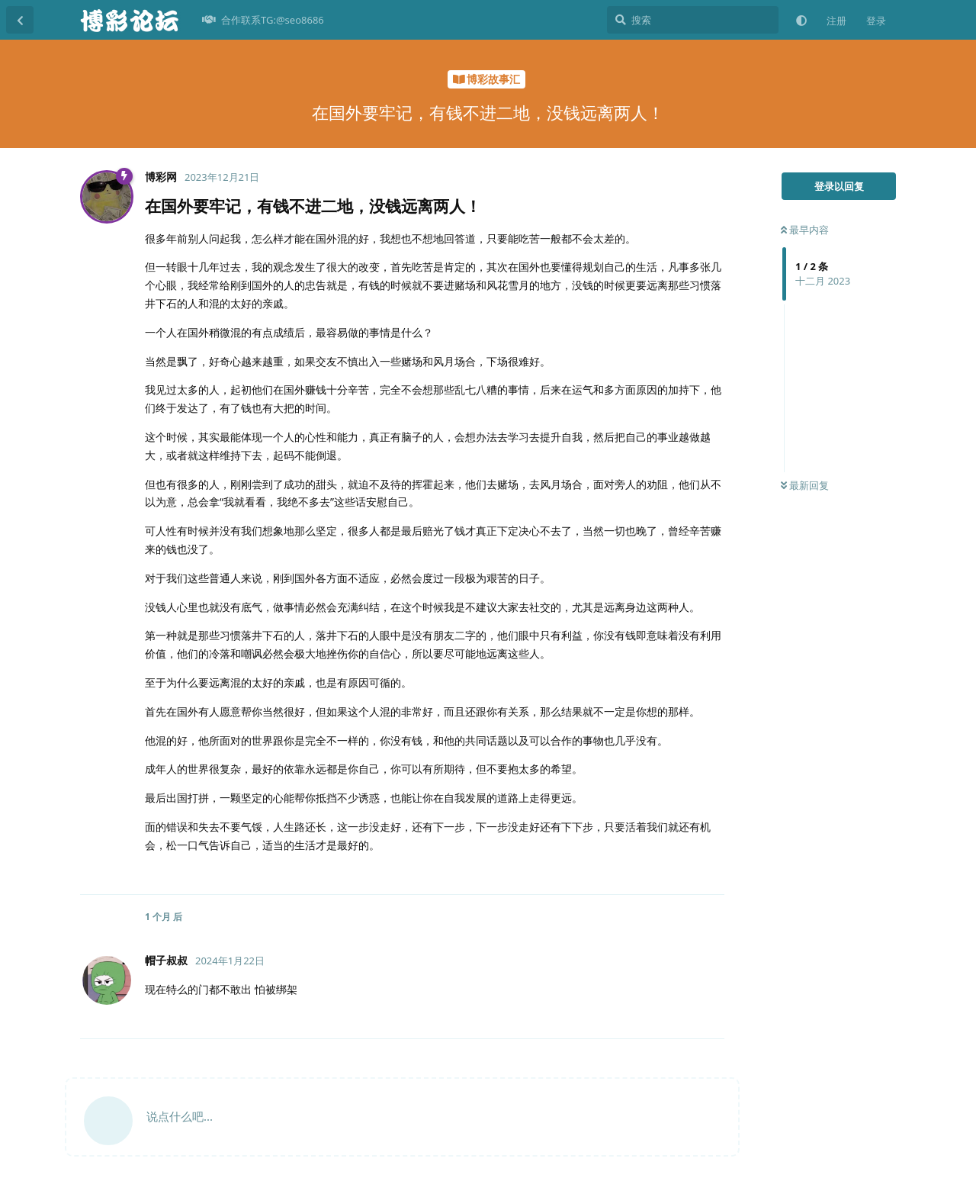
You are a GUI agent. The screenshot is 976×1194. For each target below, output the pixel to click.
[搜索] (693, 20)
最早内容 (805, 230)
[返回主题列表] (20, 20)
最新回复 (805, 485)
